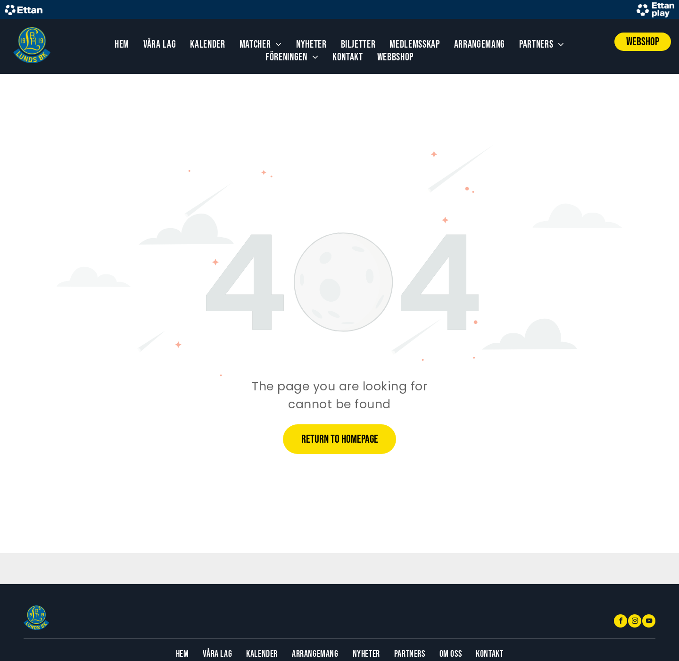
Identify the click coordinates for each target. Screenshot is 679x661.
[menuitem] (122, 44)
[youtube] (648, 622)
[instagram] (634, 622)
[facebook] (620, 622)
